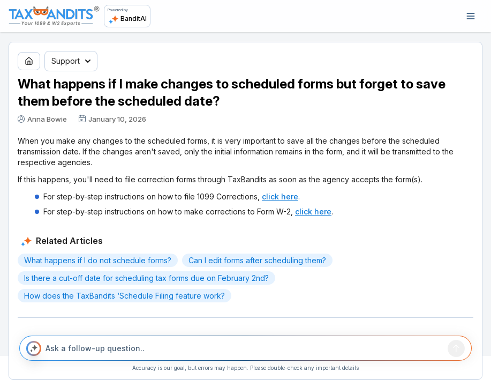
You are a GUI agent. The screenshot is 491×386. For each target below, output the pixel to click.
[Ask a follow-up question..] (244, 348)
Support (70, 60)
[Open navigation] (470, 16)
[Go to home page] (29, 61)
